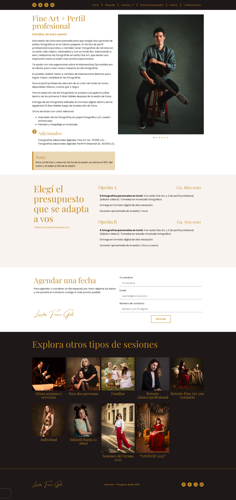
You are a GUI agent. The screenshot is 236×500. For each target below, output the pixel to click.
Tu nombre (126, 277)
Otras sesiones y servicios (49, 395)
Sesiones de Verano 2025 (118, 457)
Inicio (96, 4)
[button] (154, 137)
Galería (173, 4)
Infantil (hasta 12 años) (83, 441)
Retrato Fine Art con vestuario (187, 395)
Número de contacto (132, 303)
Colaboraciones (192, 4)
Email (123, 290)
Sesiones (127, 5)
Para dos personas (83, 393)
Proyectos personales (151, 4)
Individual (49, 439)
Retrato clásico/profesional (152, 395)
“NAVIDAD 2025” (152, 455)
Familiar (118, 393)
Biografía (110, 4)
